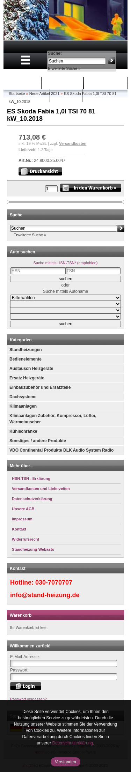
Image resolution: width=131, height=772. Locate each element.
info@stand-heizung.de (45, 595)
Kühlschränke (23, 431)
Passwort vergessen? (28, 699)
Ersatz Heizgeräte (26, 378)
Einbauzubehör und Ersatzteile (40, 387)
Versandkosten (72, 143)
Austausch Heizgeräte (31, 368)
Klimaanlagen (23, 406)
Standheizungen (25, 349)
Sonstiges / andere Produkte (37, 440)
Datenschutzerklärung (72, 743)
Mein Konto (106, 83)
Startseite (22, 83)
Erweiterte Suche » (64, 68)
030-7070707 (53, 582)
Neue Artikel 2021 (44, 93)
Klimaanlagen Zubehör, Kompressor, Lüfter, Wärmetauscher (52, 418)
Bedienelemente (25, 359)
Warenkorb (63, 83)
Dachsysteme (22, 396)
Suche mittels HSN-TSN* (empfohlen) (65, 263)
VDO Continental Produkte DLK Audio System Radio (61, 450)
